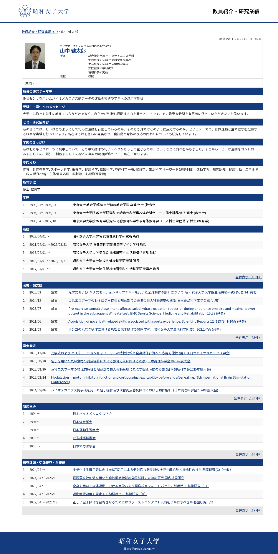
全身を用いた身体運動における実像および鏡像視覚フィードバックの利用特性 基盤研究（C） (141, 485)
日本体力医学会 (84, 446)
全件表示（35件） (248, 337)
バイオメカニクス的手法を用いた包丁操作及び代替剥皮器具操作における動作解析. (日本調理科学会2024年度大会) (134, 390)
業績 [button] (28, 83)
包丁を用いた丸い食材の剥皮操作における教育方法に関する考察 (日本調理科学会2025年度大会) (121, 361)
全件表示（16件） (248, 277)
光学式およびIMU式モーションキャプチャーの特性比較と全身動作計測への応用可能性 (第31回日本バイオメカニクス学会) (140, 353)
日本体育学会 (82, 421)
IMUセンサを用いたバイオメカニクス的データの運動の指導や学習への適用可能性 (83, 98)
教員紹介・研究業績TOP (40, 31)
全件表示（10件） (248, 454)
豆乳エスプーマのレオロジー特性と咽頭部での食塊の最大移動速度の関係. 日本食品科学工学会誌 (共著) (143, 300)
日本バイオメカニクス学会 (92, 413)
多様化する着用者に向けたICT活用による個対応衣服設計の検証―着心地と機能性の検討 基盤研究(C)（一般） (153, 469)
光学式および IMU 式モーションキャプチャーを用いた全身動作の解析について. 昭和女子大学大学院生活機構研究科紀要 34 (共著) (162, 292)
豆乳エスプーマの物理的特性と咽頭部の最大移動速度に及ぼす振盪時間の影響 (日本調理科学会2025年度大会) (131, 369)
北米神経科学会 (84, 437)
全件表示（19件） (248, 510)
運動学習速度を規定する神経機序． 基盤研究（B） (110, 493)
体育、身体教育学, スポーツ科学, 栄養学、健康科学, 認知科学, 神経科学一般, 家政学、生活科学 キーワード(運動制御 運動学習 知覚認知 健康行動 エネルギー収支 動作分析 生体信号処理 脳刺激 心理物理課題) (140, 171)
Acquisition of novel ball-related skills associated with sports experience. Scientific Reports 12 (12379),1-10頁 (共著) (157, 321)
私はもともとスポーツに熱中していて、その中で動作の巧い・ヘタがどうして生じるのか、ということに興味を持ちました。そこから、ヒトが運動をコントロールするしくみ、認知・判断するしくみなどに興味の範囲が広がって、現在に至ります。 (140, 151)
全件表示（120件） (248, 398)
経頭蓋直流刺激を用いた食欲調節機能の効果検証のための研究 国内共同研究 (128, 477)
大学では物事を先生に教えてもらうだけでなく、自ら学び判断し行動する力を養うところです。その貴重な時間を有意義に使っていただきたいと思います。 (136, 113)
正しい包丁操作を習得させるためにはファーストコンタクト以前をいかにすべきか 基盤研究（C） (144, 502)
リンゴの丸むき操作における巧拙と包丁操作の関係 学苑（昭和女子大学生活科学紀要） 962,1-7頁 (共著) (144, 329)
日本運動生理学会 (86, 429)
